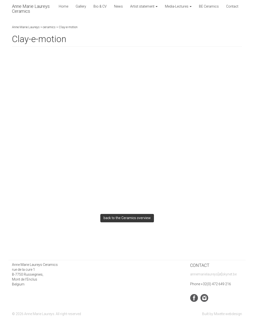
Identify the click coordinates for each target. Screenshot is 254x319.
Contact (232, 6)
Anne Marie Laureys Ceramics (31, 9)
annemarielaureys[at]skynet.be (213, 274)
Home (63, 6)
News (118, 6)
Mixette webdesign (228, 314)
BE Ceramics (209, 6)
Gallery (81, 6)
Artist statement (144, 6)
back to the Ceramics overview (127, 218)
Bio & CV (100, 6)
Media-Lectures (178, 6)
